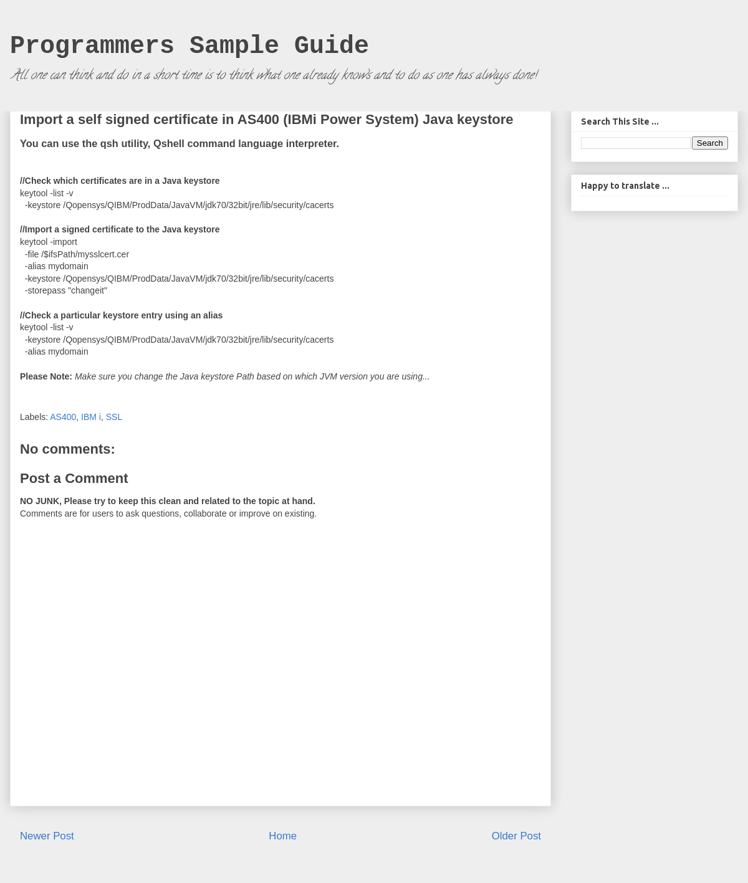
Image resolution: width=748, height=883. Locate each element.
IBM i (91, 417)
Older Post (516, 836)
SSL (114, 417)
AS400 (63, 417)
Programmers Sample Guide (189, 46)
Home (283, 836)
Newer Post (47, 836)
